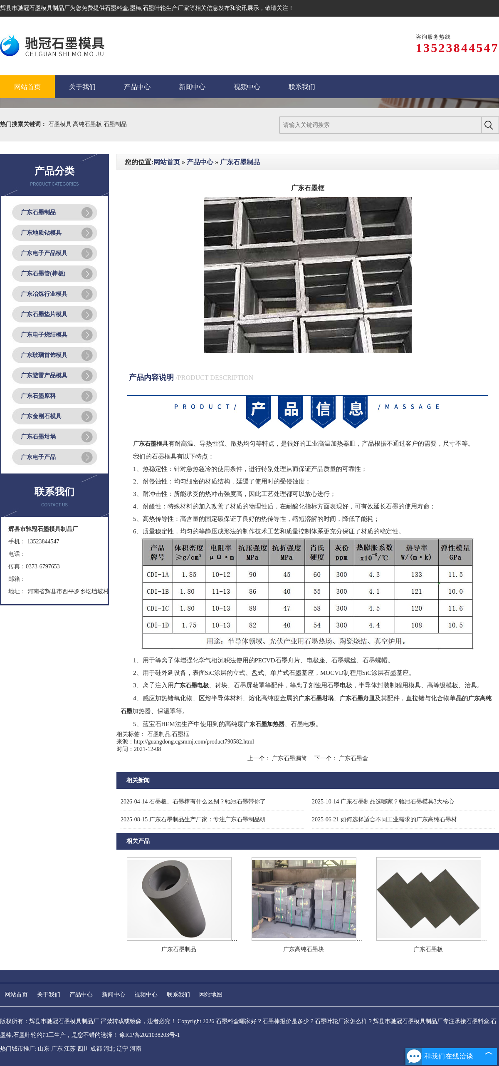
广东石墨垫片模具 (44, 314)
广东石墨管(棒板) (43, 273)
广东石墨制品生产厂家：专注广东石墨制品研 (193, 819)
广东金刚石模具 (41, 416)
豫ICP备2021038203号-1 (149, 1035)
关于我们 (48, 995)
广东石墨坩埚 (38, 437)
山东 (43, 1049)
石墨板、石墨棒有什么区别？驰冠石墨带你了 (193, 801)
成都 (96, 1049)
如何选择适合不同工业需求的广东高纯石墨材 (384, 819)
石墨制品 (115, 124)
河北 (109, 1049)
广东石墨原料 (38, 396)
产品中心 (200, 162)
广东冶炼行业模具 (44, 294)
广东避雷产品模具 (44, 375)
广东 (57, 1049)
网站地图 (210, 995)
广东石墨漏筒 (290, 758)
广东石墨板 (428, 949)
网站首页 (166, 162)
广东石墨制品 (38, 212)
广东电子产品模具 (44, 253)
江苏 (70, 1049)
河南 (135, 1049)
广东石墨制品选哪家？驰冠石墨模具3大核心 (383, 801)
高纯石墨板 (88, 124)
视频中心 (146, 995)
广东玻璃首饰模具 (44, 355)
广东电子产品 (38, 457)
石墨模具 (60, 124)
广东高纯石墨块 (303, 949)
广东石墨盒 (353, 758)
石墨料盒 (116, 8)
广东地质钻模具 (41, 233)
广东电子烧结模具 (44, 335)
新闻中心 (113, 995)
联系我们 (178, 995)
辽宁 (122, 1049)
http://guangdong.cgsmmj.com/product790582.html (194, 742)
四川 (83, 1049)
